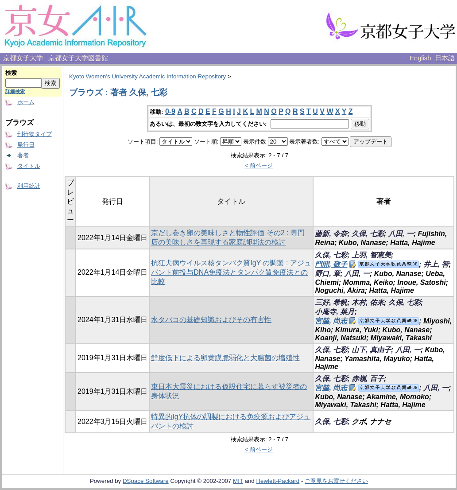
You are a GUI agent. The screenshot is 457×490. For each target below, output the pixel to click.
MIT (238, 481)
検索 (11, 73)
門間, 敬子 (331, 264)
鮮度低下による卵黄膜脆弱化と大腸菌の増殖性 (225, 358)
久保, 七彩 (368, 233)
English (420, 58)
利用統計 (28, 186)
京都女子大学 (24, 58)
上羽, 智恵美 (371, 255)
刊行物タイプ (34, 134)
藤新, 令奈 (331, 233)
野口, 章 (327, 273)
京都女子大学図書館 (78, 58)
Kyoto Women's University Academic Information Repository (147, 76)
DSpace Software (146, 481)
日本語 (445, 58)
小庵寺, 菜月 (334, 311)
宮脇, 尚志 (331, 321)
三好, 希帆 (331, 302)
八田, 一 (401, 233)
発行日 (26, 144)
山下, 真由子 (371, 350)
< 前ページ (258, 165)
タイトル (28, 166)
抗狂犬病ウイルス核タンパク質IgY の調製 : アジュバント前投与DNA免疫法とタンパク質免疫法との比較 (231, 272)
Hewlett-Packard (277, 481)
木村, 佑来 (368, 302)
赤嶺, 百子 (368, 378)
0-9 (170, 111)
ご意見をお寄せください (336, 481)
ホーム (26, 102)
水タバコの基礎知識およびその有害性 (211, 319)
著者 (23, 155)
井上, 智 (436, 264)
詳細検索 (15, 91)
